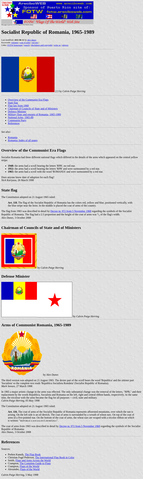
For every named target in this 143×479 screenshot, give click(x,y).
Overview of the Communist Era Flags (28, 99)
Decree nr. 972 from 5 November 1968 (70, 211)
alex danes (31, 40)
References (14, 123)
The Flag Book (33, 454)
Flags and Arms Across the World (33, 460)
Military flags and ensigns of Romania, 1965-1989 (34, 114)
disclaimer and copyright (41, 45)
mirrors (65, 45)
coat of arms (25, 42)
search (27, 45)
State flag (13, 102)
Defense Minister (15, 276)
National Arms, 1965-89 (20, 117)
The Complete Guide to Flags (35, 463)
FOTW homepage (14, 45)
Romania (12, 137)
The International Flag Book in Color (54, 457)
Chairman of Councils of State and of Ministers (33, 108)
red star (35, 42)
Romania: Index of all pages (22, 140)
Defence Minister (17, 111)
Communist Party (17, 120)
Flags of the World (29, 466)
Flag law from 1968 (18, 105)
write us (57, 45)
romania (14, 42)
